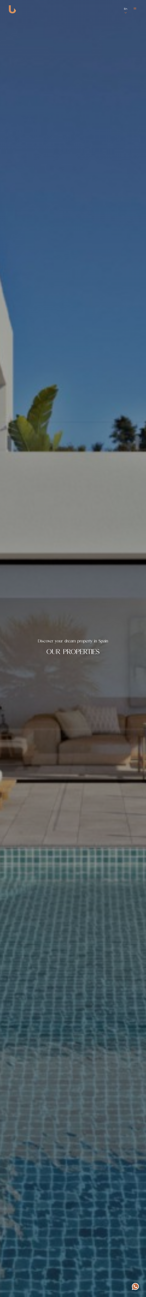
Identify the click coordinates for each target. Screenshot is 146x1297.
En (125, 9)
